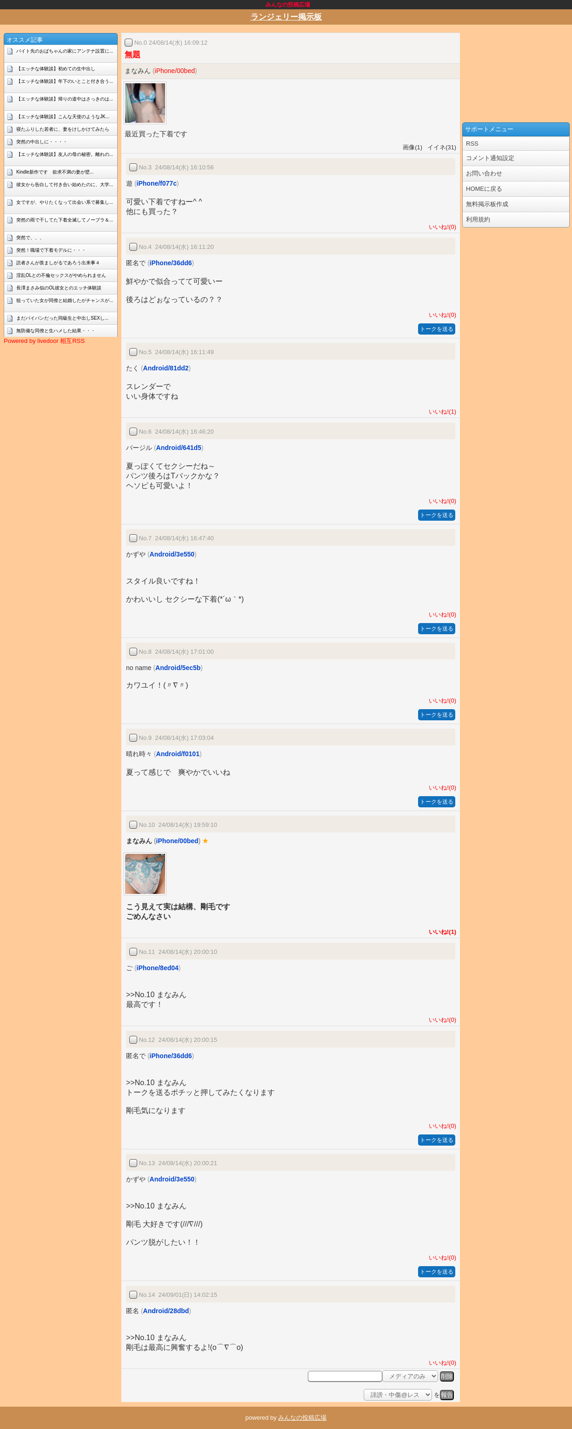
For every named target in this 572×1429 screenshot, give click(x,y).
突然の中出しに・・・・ (41, 141)
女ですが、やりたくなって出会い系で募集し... (64, 202)
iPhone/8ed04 (158, 968)
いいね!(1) (441, 411)
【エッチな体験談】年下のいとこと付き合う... (64, 81)
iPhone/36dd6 (171, 263)
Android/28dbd (166, 1311)
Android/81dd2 (166, 368)
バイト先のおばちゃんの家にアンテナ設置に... (64, 51)
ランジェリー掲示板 (286, 17)
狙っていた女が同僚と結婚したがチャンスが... (64, 300)
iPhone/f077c (157, 183)
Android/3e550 (172, 554)
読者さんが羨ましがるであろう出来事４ (58, 262)
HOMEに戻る (484, 188)
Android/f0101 (178, 754)
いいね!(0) (441, 226)
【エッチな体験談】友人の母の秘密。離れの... (64, 154)
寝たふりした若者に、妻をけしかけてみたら (62, 129)
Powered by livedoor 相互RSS (44, 340)
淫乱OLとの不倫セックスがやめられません (61, 275)
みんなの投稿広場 (302, 1417)
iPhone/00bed (175, 70)
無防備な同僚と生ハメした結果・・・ (55, 330)
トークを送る (436, 329)
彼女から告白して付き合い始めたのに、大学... (64, 184)
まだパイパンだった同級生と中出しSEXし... (62, 318)
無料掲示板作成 (487, 204)
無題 (132, 54)
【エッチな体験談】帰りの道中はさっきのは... (64, 98)
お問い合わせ (484, 173)
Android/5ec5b (177, 667)
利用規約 (478, 219)
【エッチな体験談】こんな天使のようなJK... (62, 116)
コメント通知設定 (490, 157)
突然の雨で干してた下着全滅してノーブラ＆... (64, 219)
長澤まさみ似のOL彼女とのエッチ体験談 (58, 287)
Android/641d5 (178, 447)
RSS (472, 143)
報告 (447, 1394)
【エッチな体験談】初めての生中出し (55, 68)
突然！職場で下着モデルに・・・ (51, 250)
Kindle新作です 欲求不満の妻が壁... (54, 171)
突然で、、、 (30, 237)
